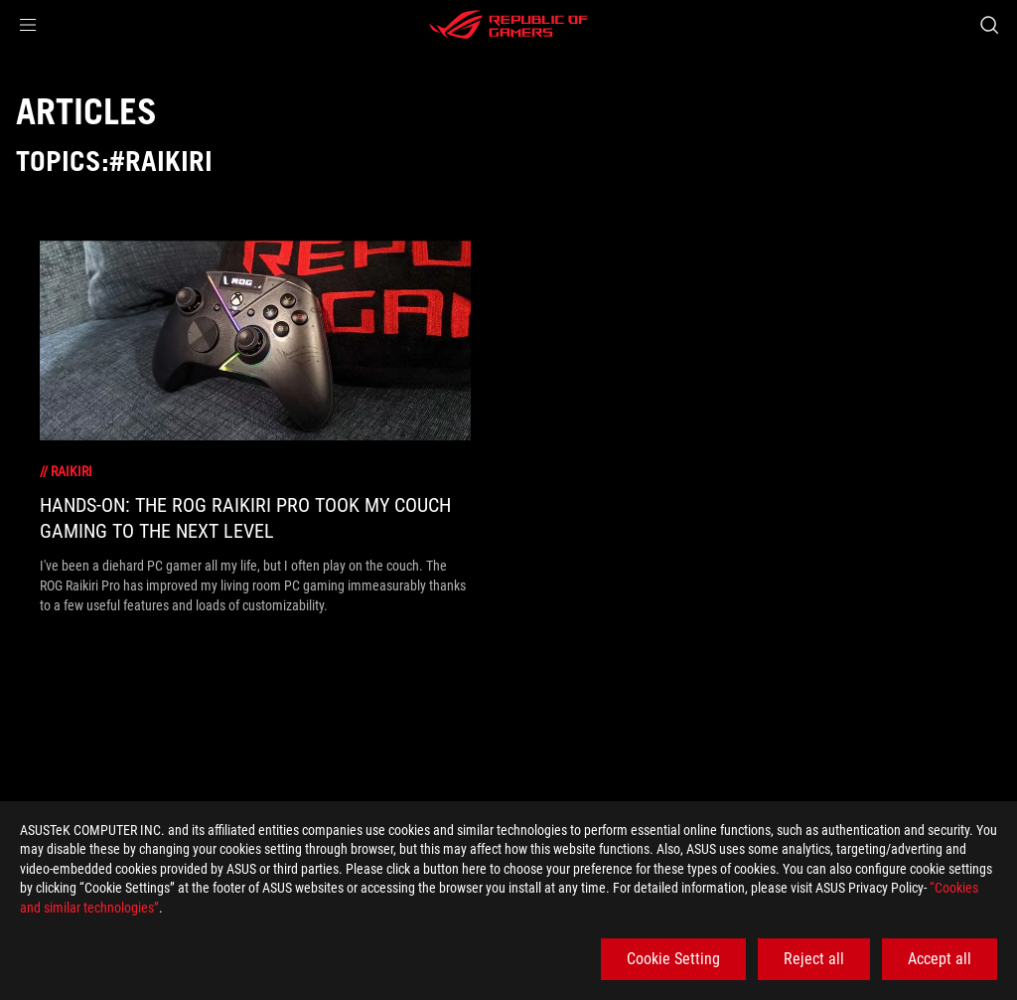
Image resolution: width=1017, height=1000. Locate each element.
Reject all (814, 958)
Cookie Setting (673, 958)
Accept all (939, 958)
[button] (28, 25)
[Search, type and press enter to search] (989, 25)
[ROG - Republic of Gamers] (508, 25)
